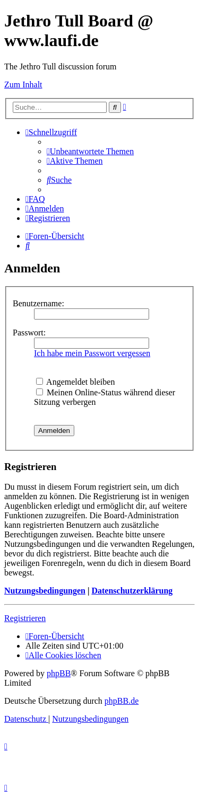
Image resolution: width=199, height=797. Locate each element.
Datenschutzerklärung (131, 590)
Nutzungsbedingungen (44, 590)
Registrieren (25, 618)
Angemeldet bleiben (75, 381)
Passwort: (29, 332)
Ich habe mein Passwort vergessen (92, 353)
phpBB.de (122, 700)
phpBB (59, 673)
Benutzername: (38, 303)
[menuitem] (90, 151)
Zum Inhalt (23, 84)
